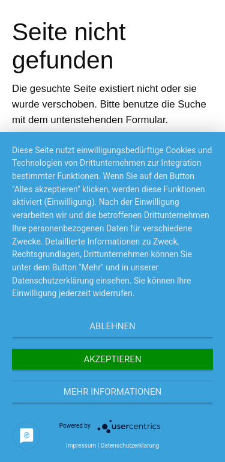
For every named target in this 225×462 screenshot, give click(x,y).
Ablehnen (112, 326)
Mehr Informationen (112, 391)
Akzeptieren (112, 359)
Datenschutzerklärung (130, 445)
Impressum (81, 445)
